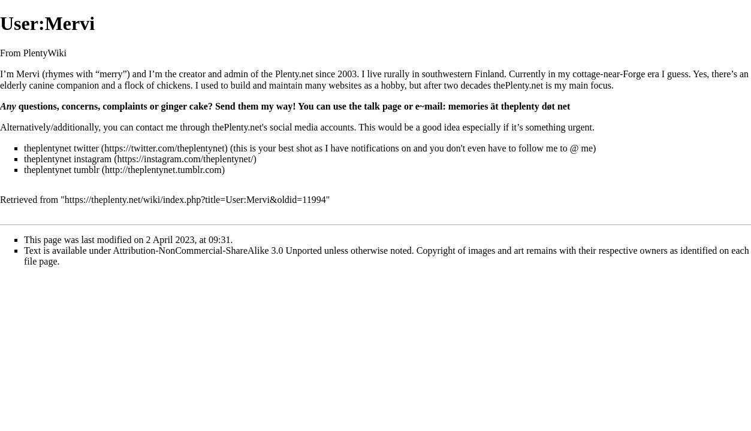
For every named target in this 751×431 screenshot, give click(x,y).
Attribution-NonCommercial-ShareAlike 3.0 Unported (217, 250)
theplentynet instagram (67, 159)
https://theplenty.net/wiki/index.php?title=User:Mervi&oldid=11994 (195, 200)
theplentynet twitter (61, 148)
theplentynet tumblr (61, 170)
